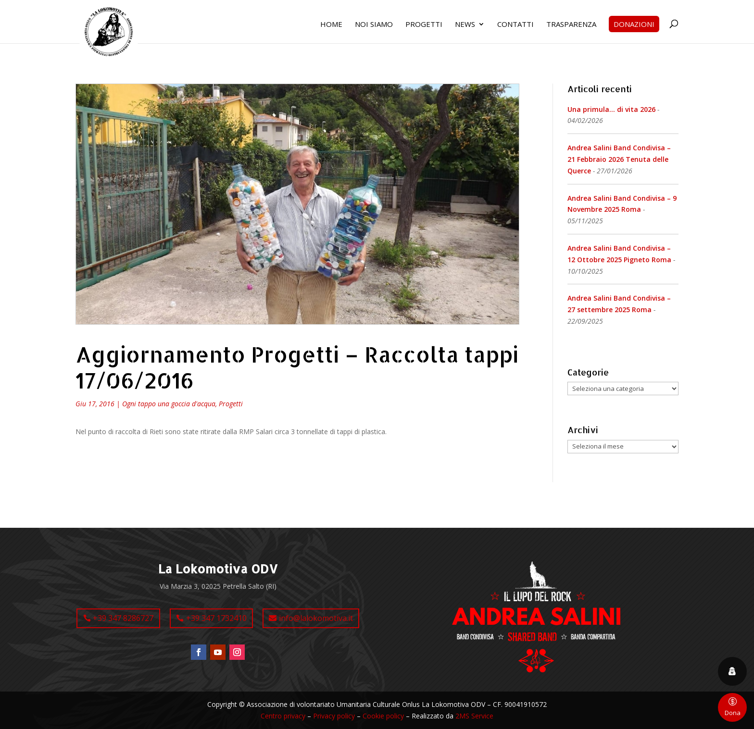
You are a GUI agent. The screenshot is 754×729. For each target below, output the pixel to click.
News (465, 25)
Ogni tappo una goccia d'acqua (168, 403)
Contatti (515, 25)
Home (331, 25)
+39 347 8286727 (123, 618)
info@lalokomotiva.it (316, 618)
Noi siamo (374, 25)
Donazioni (634, 24)
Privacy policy (334, 715)
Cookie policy (383, 715)
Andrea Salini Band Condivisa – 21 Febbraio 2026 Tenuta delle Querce (619, 159)
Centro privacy (283, 715)
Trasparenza (571, 25)
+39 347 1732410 (216, 618)
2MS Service (474, 715)
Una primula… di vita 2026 (611, 109)
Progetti (423, 25)
